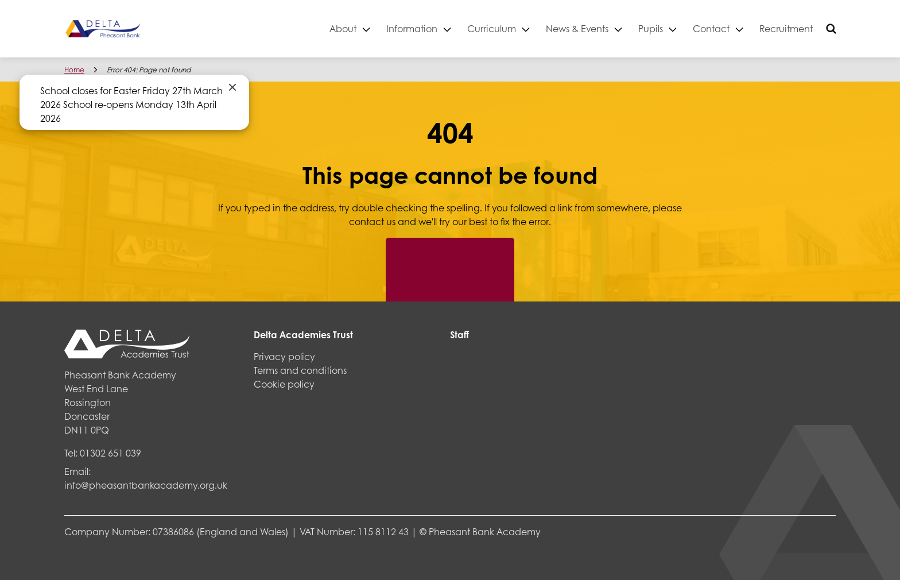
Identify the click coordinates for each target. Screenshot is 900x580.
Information (411, 28)
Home (74, 70)
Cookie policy (284, 383)
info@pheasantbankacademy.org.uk (145, 485)
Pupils (650, 28)
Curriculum (491, 28)
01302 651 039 (110, 452)
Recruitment (786, 28)
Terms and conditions (300, 370)
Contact (711, 28)
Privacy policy (284, 356)
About (342, 28)
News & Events (577, 28)
